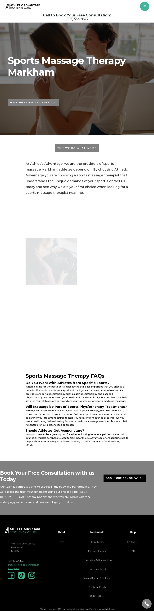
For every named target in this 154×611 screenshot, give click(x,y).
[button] (144, 6)
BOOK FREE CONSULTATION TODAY (33, 102)
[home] (23, 6)
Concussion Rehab (97, 569)
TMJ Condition (97, 596)
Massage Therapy (97, 551)
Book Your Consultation (125, 478)
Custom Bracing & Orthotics (97, 578)
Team (61, 541)
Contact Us (132, 541)
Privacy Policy (13, 568)
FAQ (133, 551)
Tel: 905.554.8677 (16, 560)
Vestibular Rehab (97, 587)
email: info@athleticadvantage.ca (23, 564)
